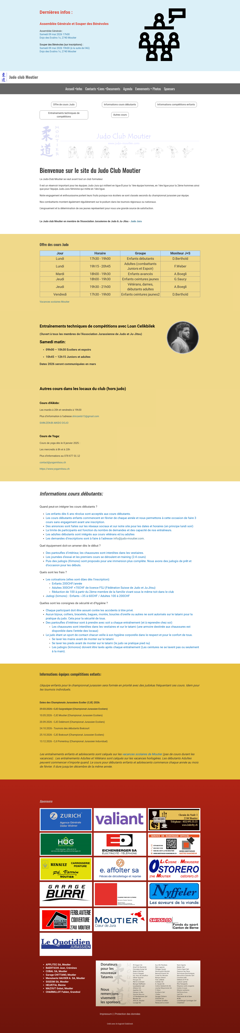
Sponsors (169, 88)
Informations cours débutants (120, 104)
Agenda (127, 88)
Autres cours (120, 114)
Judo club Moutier (23, 77)
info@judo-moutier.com (128, 538)
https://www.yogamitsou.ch (55, 468)
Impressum (106, 1014)
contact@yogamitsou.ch (53, 462)
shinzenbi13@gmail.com (85, 416)
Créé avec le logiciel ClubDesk (120, 1024)
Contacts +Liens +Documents (102, 88)
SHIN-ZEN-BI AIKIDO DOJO (54, 422)
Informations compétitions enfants (176, 104)
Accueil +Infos (73, 88)
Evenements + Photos (148, 88)
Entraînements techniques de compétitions (63, 115)
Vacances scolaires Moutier (54, 301)
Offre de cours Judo (64, 104)
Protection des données (127, 1014)
